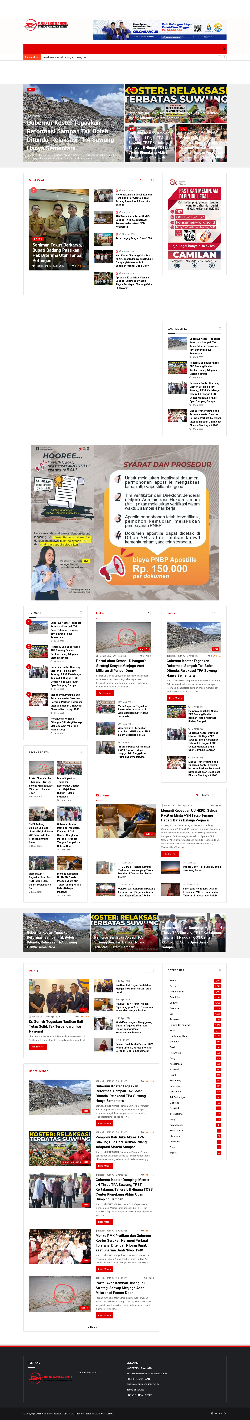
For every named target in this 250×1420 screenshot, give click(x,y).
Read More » (105, 693)
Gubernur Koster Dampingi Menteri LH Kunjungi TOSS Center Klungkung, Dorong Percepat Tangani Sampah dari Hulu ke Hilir (69, 835)
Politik (173, 1075)
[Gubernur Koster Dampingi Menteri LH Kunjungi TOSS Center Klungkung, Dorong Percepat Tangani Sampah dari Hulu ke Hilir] (69, 814)
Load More (91, 1327)
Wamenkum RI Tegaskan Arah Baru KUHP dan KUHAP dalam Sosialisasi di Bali (134, 731)
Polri (172, 1047)
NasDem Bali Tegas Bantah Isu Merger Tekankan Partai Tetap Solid (133, 988)
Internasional (176, 1113)
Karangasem (176, 1125)
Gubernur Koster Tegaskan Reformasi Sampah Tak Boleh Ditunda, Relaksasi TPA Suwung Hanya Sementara (204, 346)
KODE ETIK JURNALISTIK (139, 1368)
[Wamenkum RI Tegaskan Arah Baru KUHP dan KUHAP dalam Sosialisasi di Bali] (105, 728)
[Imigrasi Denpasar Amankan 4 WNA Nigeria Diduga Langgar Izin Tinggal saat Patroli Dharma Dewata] (105, 747)
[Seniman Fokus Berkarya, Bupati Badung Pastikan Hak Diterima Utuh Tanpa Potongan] (59, 229)
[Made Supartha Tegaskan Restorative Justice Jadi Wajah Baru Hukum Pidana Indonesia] (105, 706)
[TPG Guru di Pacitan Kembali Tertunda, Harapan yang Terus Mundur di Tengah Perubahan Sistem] (105, 867)
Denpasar (175, 1008)
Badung (174, 1002)
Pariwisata (175, 1052)
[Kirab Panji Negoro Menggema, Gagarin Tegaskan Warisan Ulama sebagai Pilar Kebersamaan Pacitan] (103, 1023)
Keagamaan (176, 1063)
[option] (125, 123)
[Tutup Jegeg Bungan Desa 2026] (103, 239)
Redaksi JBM (41, 266)
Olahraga (174, 1102)
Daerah (173, 986)
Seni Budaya (176, 1080)
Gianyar (173, 1119)
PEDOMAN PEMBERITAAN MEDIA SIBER (147, 1373)
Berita (173, 980)
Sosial (173, 1030)
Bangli (173, 1058)
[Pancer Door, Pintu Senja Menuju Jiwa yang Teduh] (170, 867)
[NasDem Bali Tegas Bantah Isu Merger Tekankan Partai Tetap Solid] (103, 985)
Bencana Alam (177, 1130)
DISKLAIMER (133, 1362)
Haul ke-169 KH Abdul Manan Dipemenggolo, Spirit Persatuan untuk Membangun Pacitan (134, 1007)
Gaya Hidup (175, 1108)
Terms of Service (135, 1389)
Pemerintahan (177, 991)
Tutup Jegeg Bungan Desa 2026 (134, 238)
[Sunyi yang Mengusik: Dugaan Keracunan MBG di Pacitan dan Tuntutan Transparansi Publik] (170, 889)
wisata (173, 1152)
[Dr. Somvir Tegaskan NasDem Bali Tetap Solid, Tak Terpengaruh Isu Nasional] (59, 996)
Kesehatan (175, 1086)
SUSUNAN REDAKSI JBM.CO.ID (143, 1384)
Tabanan (175, 1019)
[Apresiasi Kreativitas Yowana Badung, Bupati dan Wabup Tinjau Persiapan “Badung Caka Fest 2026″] (103, 278)
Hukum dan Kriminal (180, 1025)
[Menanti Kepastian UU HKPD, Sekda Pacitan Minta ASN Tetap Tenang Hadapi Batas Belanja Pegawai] (126, 821)
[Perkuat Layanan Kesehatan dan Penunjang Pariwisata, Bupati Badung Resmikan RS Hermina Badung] (103, 195)
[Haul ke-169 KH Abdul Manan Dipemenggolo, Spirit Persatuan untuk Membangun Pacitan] (103, 1004)
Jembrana (175, 1141)
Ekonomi (205, 795)
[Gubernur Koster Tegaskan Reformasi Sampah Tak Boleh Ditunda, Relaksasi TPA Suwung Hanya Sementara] (177, 343)
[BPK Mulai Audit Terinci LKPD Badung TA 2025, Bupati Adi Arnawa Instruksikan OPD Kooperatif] (103, 217)
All (141, 180)
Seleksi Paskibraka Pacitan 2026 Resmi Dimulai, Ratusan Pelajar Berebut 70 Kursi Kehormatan (134, 1047)
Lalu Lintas (175, 1091)
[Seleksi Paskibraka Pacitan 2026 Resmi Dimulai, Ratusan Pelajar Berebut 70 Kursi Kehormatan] (103, 1044)
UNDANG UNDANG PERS (139, 1395)
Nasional (174, 1069)
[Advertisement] (125, 8)
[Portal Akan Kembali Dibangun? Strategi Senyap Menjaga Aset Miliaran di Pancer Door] (123, 637)
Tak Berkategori (178, 1097)
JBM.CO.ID (69, 1413)
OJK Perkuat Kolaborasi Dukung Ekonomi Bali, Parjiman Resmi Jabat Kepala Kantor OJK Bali (136, 892)
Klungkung (175, 1136)
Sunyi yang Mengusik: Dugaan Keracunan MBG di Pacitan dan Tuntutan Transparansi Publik (200, 892)
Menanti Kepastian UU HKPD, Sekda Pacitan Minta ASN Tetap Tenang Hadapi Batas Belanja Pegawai (189, 815)
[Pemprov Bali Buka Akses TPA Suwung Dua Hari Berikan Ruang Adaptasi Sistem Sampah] (176, 103)
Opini (172, 1147)
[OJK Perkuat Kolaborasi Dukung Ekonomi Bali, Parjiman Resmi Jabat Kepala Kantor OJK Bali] (105, 889)
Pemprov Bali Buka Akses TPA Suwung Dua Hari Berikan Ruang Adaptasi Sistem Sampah (119, 942)
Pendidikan (175, 997)
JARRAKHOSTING (104, 1413)
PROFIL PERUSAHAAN (138, 1378)
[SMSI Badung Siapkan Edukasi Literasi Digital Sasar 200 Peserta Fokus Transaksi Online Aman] (41, 814)
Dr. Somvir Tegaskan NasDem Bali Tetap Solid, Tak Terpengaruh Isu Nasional (56, 1026)
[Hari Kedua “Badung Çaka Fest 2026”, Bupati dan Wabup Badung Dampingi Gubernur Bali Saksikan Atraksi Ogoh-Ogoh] (103, 256)
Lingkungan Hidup (179, 1036)
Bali (31, 89)
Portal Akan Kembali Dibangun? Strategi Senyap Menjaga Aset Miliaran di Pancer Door (121, 666)
